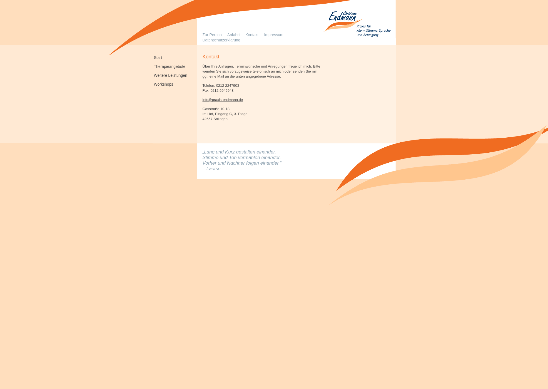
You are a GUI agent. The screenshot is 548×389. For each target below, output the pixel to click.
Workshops (163, 84)
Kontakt (251, 35)
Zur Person (212, 35)
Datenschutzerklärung (221, 40)
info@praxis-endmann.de (223, 100)
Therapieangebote (170, 66)
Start (158, 57)
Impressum (273, 35)
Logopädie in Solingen (356, 25)
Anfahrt (233, 35)
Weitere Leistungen (170, 75)
